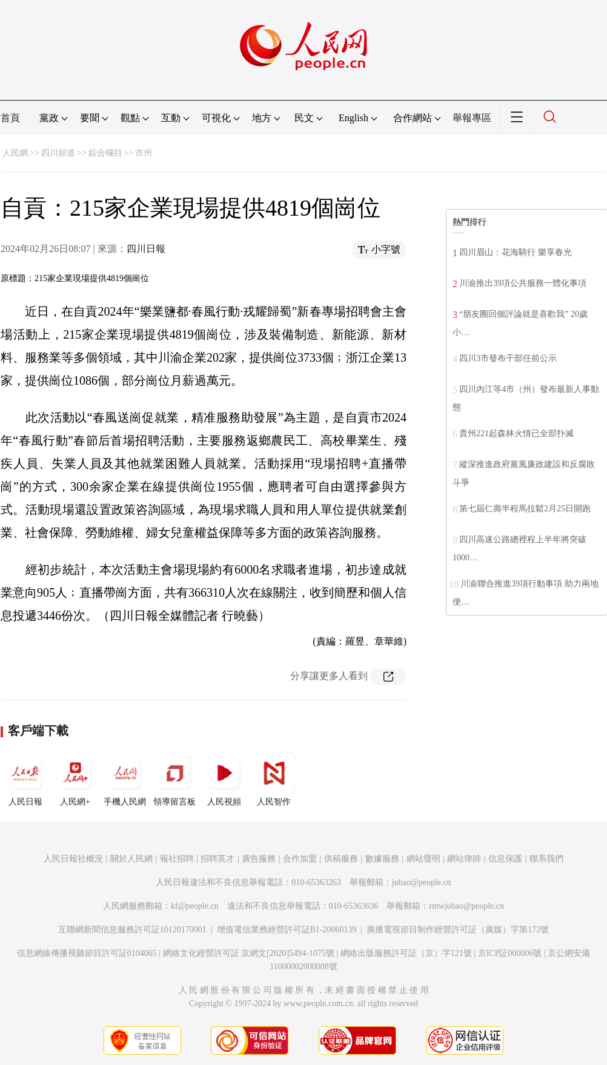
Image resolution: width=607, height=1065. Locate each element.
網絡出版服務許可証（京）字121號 (406, 953)
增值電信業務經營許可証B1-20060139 (287, 929)
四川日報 (146, 249)
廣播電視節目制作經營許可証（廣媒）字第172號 (458, 929)
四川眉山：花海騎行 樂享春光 (515, 252)
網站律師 (464, 858)
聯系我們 (546, 858)
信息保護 (505, 858)
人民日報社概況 (73, 858)
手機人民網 (125, 779)
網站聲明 (423, 858)
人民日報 (25, 779)
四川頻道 (58, 153)
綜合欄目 (105, 153)
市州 (143, 153)
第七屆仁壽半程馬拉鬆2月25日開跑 (525, 508)
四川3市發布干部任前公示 (508, 358)
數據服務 (382, 858)
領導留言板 (174, 779)
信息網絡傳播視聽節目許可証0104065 (87, 953)
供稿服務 (341, 858)
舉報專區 (472, 118)
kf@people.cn (195, 906)
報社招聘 (177, 858)
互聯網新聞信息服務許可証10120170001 (132, 929)
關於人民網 (131, 858)
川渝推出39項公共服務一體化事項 (522, 283)
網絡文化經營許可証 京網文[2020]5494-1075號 (249, 953)
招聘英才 (217, 858)
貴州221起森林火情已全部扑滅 (516, 433)
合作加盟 (300, 858)
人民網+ (75, 779)
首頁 (10, 118)
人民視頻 (224, 779)
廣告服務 (259, 858)
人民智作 (274, 779)
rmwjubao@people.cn (466, 906)
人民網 (15, 153)
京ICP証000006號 (510, 953)
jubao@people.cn (421, 882)
